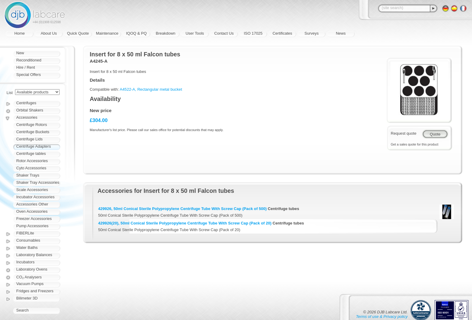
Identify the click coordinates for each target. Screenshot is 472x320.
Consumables (28, 240)
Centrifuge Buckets (32, 132)
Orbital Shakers (29, 110)
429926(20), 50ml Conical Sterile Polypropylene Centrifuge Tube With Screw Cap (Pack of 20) (185, 223)
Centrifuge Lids (29, 139)
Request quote (403, 133)
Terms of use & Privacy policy (382, 316)
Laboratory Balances (34, 255)
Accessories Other (32, 204)
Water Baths (27, 247)
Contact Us (224, 33)
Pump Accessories (32, 226)
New (20, 53)
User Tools (194, 33)
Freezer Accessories (34, 218)
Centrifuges (26, 103)
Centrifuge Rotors (31, 124)
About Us (49, 33)
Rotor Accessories (32, 160)
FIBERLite (25, 233)
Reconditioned (28, 60)
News (341, 33)
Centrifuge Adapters (33, 146)
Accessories (26, 117)
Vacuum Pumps (30, 283)
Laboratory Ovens (31, 269)
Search (22, 310)
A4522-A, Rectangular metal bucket (151, 89)
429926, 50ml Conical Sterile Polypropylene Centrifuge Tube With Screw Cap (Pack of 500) (182, 208)
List (10, 92)
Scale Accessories (32, 189)
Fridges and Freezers (35, 291)
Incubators (25, 262)
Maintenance (107, 33)
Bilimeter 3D (27, 298)
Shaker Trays (27, 175)
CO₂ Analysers (29, 277)
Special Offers (28, 74)
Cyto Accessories (31, 168)
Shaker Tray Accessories (37, 182)
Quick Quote (78, 33)
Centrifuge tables (31, 153)
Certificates (282, 33)
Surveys (312, 33)
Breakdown (165, 33)
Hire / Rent (25, 67)
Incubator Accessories (35, 197)
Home (19, 33)
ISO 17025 (253, 33)
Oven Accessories (32, 211)
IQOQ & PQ (136, 33)
